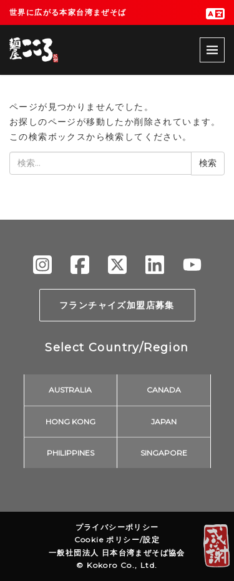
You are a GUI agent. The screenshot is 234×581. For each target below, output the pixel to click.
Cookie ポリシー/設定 (117, 539)
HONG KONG (70, 421)
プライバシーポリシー (117, 527)
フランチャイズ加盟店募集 (117, 305)
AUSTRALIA (70, 389)
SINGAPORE (163, 452)
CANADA (164, 389)
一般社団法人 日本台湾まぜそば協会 (117, 552)
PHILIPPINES (70, 452)
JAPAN (164, 421)
